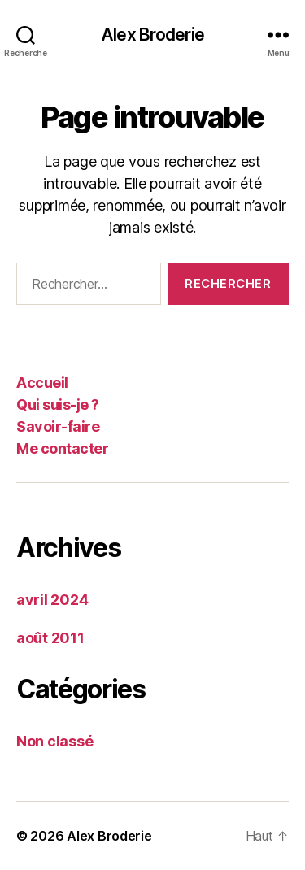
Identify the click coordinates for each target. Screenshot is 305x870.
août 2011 (50, 637)
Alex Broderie (152, 34)
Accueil (42, 382)
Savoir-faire (57, 426)
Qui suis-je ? (57, 404)
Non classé (54, 741)
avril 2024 (52, 599)
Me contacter (62, 448)
